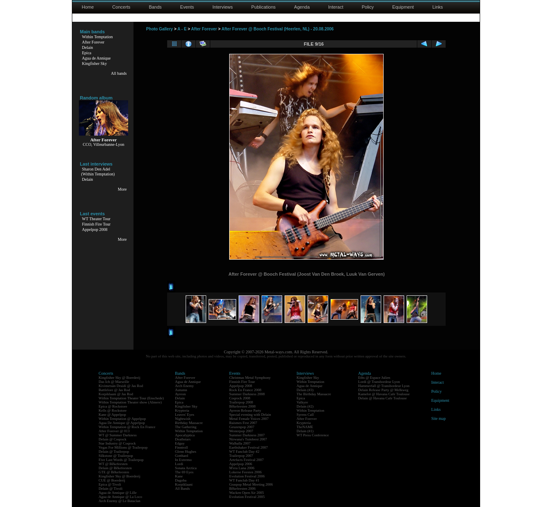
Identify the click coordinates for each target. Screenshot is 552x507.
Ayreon (180, 394)
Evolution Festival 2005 (247, 497)
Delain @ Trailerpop (114, 451)
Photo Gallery (159, 29)
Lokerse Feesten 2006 (245, 472)
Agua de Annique (96, 58)
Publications (263, 7)
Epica (87, 53)
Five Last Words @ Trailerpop (121, 460)
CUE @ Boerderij (112, 480)
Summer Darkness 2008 (247, 394)
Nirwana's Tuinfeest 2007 (248, 439)
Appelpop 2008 (95, 229)
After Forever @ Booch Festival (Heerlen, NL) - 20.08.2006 (277, 29)
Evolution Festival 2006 (247, 476)
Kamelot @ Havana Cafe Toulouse (383, 394)
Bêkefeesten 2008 (242, 406)
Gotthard (181, 456)
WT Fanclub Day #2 (244, 451)
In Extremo (183, 460)
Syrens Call (305, 415)
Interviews (222, 7)
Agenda (302, 7)
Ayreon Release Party (245, 410)
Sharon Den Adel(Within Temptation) (98, 171)
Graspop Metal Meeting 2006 (251, 484)
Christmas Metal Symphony (250, 378)
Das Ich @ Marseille (114, 382)
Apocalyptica (185, 435)
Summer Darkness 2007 (247, 435)
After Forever (93, 42)
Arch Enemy (184, 386)
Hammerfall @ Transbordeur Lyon (383, 386)
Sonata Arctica (186, 468)
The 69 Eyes (184, 472)
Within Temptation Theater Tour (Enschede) (131, 398)
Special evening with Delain (250, 415)
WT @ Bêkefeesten (113, 464)
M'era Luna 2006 (242, 468)
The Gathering (185, 427)
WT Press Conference (313, 435)
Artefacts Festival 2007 (246, 460)
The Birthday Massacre (314, 394)
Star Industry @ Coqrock (117, 443)
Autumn (181, 390)
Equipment (403, 7)
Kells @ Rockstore (112, 410)
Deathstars (183, 439)
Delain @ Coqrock (112, 439)
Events (187, 7)
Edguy (180, 443)
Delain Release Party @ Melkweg (383, 390)
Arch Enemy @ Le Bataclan (119, 501)
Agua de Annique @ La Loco (120, 497)
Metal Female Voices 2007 (249, 419)
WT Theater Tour (96, 219)
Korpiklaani (184, 484)
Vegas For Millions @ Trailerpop (123, 447)
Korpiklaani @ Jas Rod (116, 394)
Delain (87, 47)
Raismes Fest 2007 (243, 423)
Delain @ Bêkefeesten (115, 468)
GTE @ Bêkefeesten (114, 472)
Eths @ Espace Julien (374, 378)
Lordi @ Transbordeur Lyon (379, 382)
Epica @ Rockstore (113, 406)
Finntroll (181, 447)
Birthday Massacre (189, 423)
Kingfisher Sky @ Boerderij (119, 378)
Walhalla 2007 (240, 443)
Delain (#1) (305, 431)
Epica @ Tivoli (110, 484)
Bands (155, 7)
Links (437, 7)
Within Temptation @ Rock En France (127, 427)
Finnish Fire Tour (96, 224)
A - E (181, 29)
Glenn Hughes (185, 451)
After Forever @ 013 (114, 431)
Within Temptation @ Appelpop (122, 419)
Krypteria (182, 410)
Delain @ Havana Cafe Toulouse (382, 398)
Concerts (121, 7)
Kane (179, 476)
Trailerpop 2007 (241, 456)
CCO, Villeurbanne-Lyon (103, 144)
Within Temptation (97, 37)
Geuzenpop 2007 (241, 427)
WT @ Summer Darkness (118, 435)
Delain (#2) (305, 406)
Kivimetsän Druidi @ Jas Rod (121, 386)
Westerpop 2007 (241, 431)
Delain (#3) (305, 390)
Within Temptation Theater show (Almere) (130, 402)
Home (88, 7)
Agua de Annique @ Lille (118, 493)
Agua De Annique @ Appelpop (122, 423)
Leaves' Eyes (184, 415)
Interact (335, 7)
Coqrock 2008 (239, 398)
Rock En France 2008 (245, 390)
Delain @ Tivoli (110, 488)
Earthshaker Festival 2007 (248, 447)
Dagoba (180, 480)
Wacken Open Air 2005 (246, 493)
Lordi (179, 464)
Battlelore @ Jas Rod (114, 390)
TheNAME (305, 427)
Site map (438, 418)
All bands (119, 73)
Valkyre (302, 402)
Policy (368, 7)
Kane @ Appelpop (112, 415)
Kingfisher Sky (94, 63)
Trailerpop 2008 (241, 402)
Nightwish (183, 419)
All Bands (182, 488)
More (122, 189)
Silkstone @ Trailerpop (116, 456)
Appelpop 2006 (240, 464)
